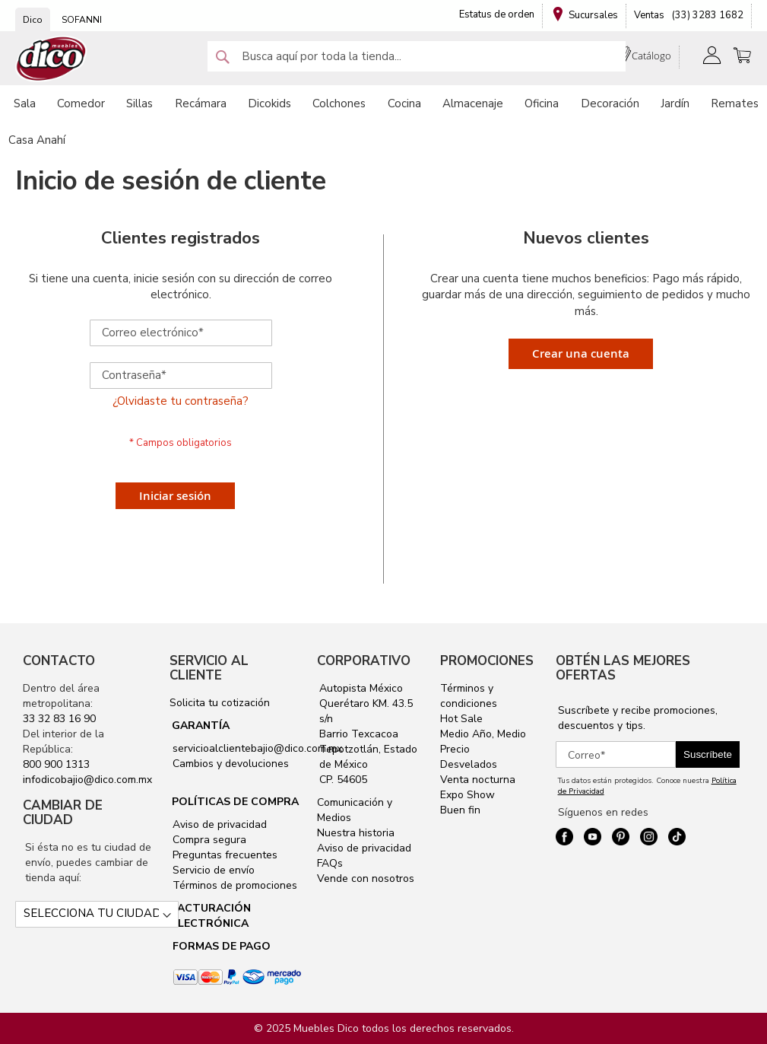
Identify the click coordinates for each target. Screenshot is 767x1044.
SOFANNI (82, 20)
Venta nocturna (477, 779)
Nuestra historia (356, 833)
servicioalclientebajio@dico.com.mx (257, 748)
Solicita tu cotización (220, 702)
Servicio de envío (212, 870)
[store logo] (51, 59)
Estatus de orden (496, 14)
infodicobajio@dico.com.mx (87, 779)
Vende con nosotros (365, 878)
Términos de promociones (233, 885)
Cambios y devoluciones (229, 763)
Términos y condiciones (468, 696)
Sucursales (593, 15)
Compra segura (208, 839)
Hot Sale (461, 718)
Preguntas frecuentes (223, 855)
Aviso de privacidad (218, 824)
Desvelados (468, 764)
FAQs (330, 863)
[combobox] (417, 56)
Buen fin (460, 810)
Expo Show (467, 795)
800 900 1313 (56, 764)
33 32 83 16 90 (59, 718)
